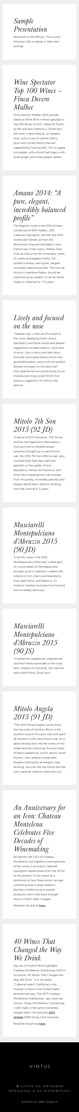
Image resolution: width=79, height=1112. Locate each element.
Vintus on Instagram (40, 1086)
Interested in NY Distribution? (40, 1091)
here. (42, 905)
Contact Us (52, 1101)
